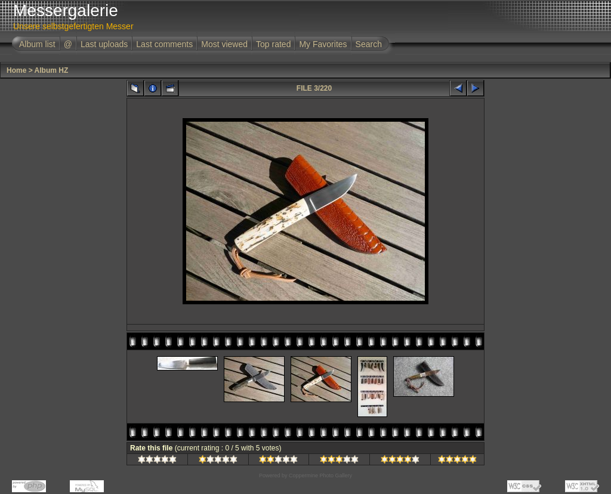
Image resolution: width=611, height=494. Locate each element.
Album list (37, 44)
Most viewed (224, 44)
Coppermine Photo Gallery (320, 475)
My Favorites (323, 44)
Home (16, 70)
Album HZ (52, 70)
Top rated (273, 44)
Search (369, 44)
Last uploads (104, 44)
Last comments (164, 44)
